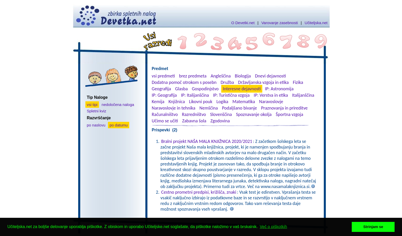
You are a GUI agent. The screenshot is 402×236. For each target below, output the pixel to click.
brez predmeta (192, 76)
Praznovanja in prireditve (284, 108)
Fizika (298, 82)
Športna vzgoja (289, 114)
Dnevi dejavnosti (270, 76)
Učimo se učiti (165, 121)
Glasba (181, 89)
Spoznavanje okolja (254, 114)
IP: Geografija (164, 95)
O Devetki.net (243, 23)
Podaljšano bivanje (239, 108)
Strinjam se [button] (373, 227)
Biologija (243, 76)
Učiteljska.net (316, 23)
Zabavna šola (194, 121)
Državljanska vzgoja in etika (263, 82)
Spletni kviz (96, 111)
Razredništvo (194, 114)
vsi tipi (92, 104)
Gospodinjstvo (205, 89)
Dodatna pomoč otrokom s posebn (184, 82)
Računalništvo (165, 114)
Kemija (158, 101)
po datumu (118, 125)
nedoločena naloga (118, 104)
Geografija (161, 89)
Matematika (244, 101)
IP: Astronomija (279, 89)
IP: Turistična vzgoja (231, 95)
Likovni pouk (200, 101)
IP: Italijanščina (195, 95)
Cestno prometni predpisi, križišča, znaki (198, 192)
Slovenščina (221, 114)
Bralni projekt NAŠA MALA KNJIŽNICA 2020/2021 (206, 141)
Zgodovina (220, 121)
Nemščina (208, 108)
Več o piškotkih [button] (273, 226)
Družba (227, 82)
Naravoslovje (271, 101)
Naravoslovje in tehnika (173, 108)
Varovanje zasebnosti (279, 23)
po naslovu (96, 125)
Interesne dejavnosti (242, 89)
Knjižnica (176, 101)
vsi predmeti (163, 76)
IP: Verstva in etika (271, 95)
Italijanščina (303, 95)
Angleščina (220, 76)
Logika (222, 101)
